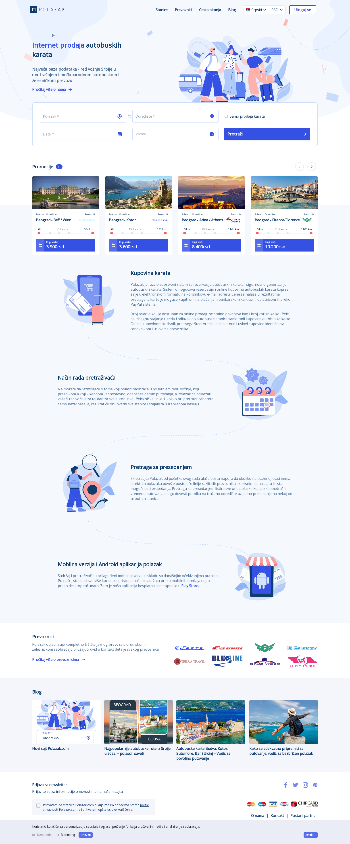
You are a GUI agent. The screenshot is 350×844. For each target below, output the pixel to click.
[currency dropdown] (281, 10)
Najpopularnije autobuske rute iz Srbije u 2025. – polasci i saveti (138, 728)
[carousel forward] (312, 167)
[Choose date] (78, 134)
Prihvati (86, 835)
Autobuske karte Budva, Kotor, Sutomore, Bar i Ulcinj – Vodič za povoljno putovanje (210, 730)
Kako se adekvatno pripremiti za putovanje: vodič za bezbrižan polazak (283, 728)
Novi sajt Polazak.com (66, 725)
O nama (257, 815)
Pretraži (267, 134)
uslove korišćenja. (120, 809)
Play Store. (190, 585)
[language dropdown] (265, 10)
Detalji (311, 835)
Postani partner (303, 815)
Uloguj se (302, 9)
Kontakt (277, 815)
